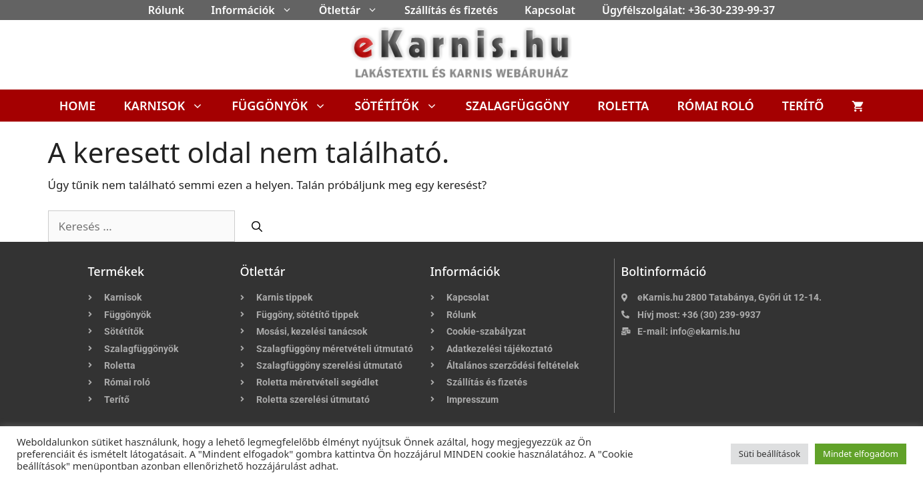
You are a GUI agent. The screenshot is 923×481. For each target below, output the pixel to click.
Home (77, 106)
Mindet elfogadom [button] (860, 454)
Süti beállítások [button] (769, 454)
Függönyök (286, 106)
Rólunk (166, 10)
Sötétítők (402, 106)
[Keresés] (257, 226)
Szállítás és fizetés (451, 10)
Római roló (715, 106)
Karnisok (170, 106)
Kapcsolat (550, 10)
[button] (290, 10)
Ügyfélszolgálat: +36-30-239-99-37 (688, 10)
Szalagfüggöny (518, 106)
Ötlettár (355, 10)
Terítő (803, 106)
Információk (258, 10)
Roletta (623, 106)
